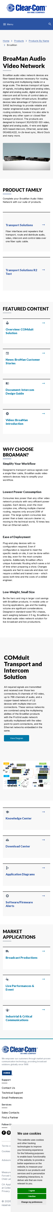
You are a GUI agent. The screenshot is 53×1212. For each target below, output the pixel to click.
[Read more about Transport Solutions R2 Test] (26, 274)
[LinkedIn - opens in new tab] (9, 1132)
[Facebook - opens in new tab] (4, 1132)
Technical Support (12, 1092)
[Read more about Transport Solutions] (26, 231)
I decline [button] (31, 1196)
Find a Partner (10, 1117)
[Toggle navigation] (8, 25)
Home (6, 40)
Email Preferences (12, 1097)
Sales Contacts (10, 1112)
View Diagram (16, 738)
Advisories (7, 1160)
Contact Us (8, 1087)
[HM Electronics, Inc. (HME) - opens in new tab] (7, 1072)
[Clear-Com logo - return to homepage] (26, 8)
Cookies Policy (9, 1151)
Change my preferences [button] (31, 1202)
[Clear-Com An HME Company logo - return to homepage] (20, 1049)
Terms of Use (9, 1145)
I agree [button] (32, 1190)
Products (19, 40)
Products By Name (39, 40)
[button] (50, 24)
